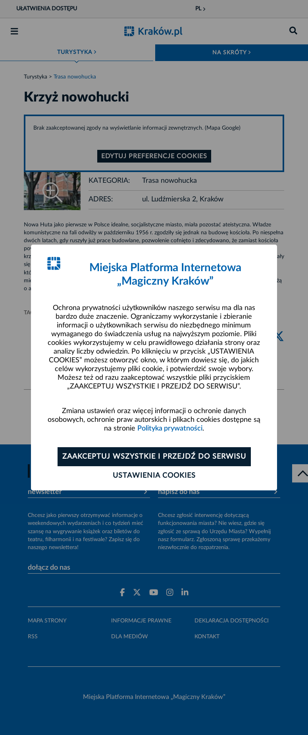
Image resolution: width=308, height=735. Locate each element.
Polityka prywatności (169, 428)
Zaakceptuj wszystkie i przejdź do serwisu (154, 456)
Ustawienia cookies (154, 475)
